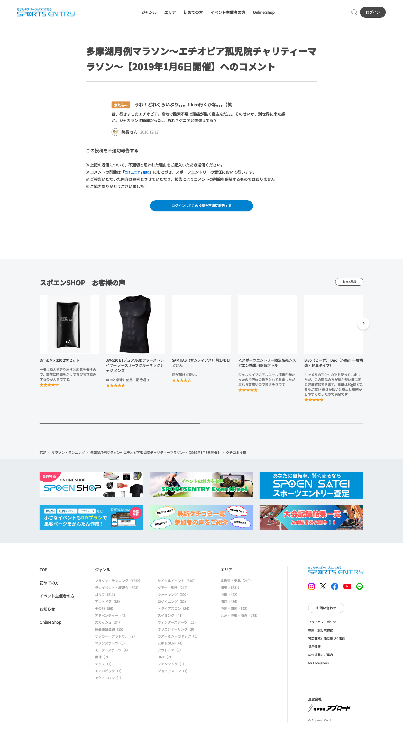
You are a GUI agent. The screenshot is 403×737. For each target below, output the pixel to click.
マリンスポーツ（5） (111, 647)
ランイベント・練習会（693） (117, 591)
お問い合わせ (326, 611)
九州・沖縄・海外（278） (240, 619)
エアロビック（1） (109, 674)
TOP (43, 456)
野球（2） (102, 660)
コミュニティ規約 (140, 174)
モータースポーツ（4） (112, 653)
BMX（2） (165, 660)
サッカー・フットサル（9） (116, 640)
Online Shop (263, 13)
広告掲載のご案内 (320, 659)
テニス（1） (104, 667)
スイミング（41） (171, 619)
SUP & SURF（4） (171, 647)
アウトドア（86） (108, 605)
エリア (170, 13)
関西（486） (230, 605)
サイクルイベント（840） (177, 584)
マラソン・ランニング (68, 456)
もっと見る (349, 285)
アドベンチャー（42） (112, 619)
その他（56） (105, 612)
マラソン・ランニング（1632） (118, 584)
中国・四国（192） (235, 612)
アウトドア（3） (170, 653)
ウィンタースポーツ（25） (178, 626)
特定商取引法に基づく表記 (326, 642)
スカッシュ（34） (108, 626)
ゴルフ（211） (106, 598)
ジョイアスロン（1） (173, 674)
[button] (363, 328)
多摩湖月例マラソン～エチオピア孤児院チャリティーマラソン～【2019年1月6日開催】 (155, 456)
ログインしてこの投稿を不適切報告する (201, 209)
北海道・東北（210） (237, 584)
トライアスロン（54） (174, 612)
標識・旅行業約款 (320, 634)
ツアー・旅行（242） (173, 591)
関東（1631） (231, 591)
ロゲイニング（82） (173, 605)
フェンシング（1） (172, 667)
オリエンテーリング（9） (177, 633)
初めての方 (193, 13)
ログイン (374, 13)
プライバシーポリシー (323, 626)
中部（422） (230, 598)
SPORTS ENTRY (45, 13)
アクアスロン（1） (109, 681)
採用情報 (314, 650)
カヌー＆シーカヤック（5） (178, 640)
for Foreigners (318, 667)
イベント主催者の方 (227, 13)
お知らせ (47, 612)
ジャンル (149, 13)
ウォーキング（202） (174, 598)
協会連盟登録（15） (110, 633)
